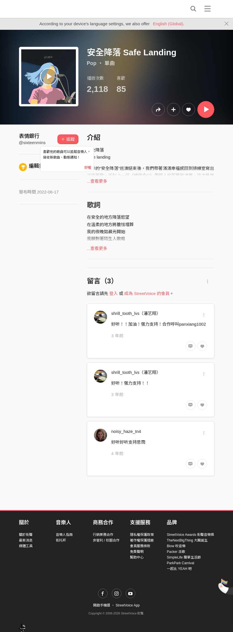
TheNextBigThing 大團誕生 (187, 540)
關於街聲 (26, 535)
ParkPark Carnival (180, 563)
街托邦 (61, 540)
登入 (113, 293)
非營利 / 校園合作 (106, 540)
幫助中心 (137, 557)
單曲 (109, 63)
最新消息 (26, 540)
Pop (92, 63)
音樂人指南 (64, 535)
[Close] (226, 23)
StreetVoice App (128, 605)
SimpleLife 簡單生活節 (183, 557)
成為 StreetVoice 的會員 (147, 293)
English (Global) (168, 23)
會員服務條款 (140, 546)
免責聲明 (137, 552)
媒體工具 (26, 546)
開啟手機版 (101, 605)
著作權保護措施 (142, 540)
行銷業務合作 (103, 535)
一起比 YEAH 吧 (179, 569)
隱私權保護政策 (142, 535)
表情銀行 (29, 136)
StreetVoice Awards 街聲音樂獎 (190, 535)
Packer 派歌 (176, 552)
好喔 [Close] (87, 168)
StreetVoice (42, 9)
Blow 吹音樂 (176, 546)
